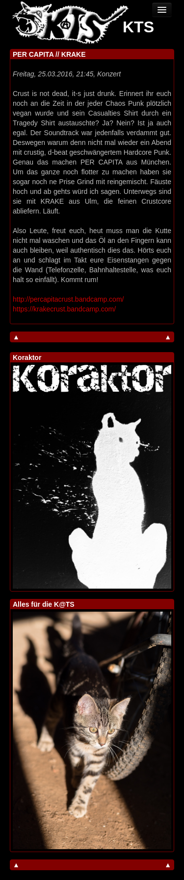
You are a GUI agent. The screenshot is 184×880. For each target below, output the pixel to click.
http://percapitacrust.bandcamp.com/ (68, 299)
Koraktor (27, 357)
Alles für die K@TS (44, 604)
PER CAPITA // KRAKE (49, 54)
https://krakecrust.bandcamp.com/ (64, 309)
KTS (138, 27)
